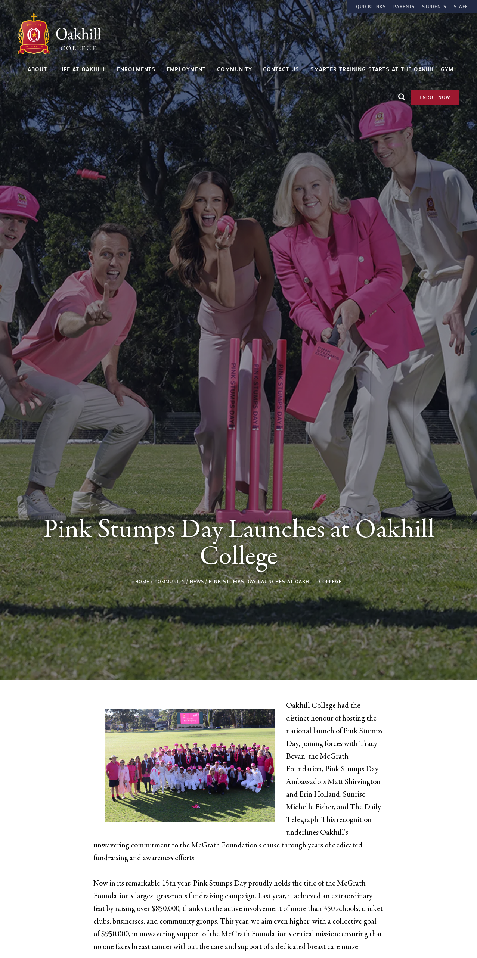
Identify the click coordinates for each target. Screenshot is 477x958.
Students (434, 7)
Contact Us (281, 67)
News (197, 581)
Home (142, 581)
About (37, 67)
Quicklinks (371, 7)
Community (234, 67)
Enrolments (136, 67)
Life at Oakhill (82, 67)
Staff (461, 7)
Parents (404, 7)
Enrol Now (434, 94)
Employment (186, 67)
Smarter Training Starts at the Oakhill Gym (381, 67)
